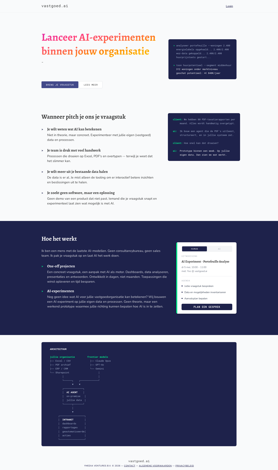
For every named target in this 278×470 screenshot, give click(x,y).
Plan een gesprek (207, 307)
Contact (129, 465)
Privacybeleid (185, 465)
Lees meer (91, 84)
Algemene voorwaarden (155, 465)
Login (229, 6)
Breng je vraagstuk (60, 84)
